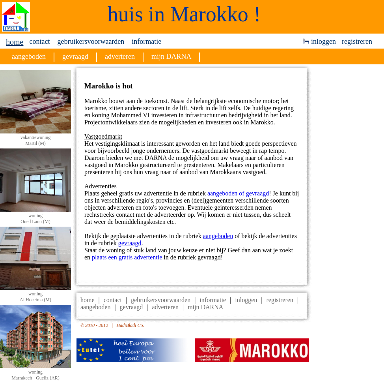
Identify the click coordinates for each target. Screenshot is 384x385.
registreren (357, 41)
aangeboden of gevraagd (238, 193)
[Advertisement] (349, 186)
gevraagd (130, 243)
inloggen (319, 41)
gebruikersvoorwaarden (90, 41)
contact (39, 41)
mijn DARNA (205, 307)
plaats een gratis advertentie (127, 257)
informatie (146, 41)
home (14, 42)
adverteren (165, 307)
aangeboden (218, 236)
